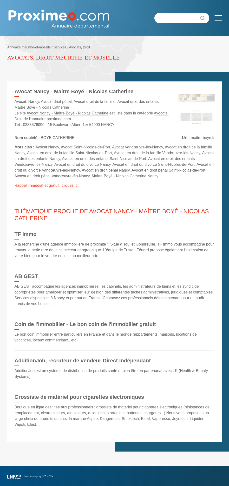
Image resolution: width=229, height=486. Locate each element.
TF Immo (25, 234)
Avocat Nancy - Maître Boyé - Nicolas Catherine (67, 113)
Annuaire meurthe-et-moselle (29, 47)
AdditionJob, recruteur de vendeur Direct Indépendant (82, 361)
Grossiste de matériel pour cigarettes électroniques (79, 397)
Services (59, 47)
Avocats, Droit (79, 47)
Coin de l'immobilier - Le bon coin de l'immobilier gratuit (85, 324)
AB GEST (26, 276)
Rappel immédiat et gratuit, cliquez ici (46, 185)
